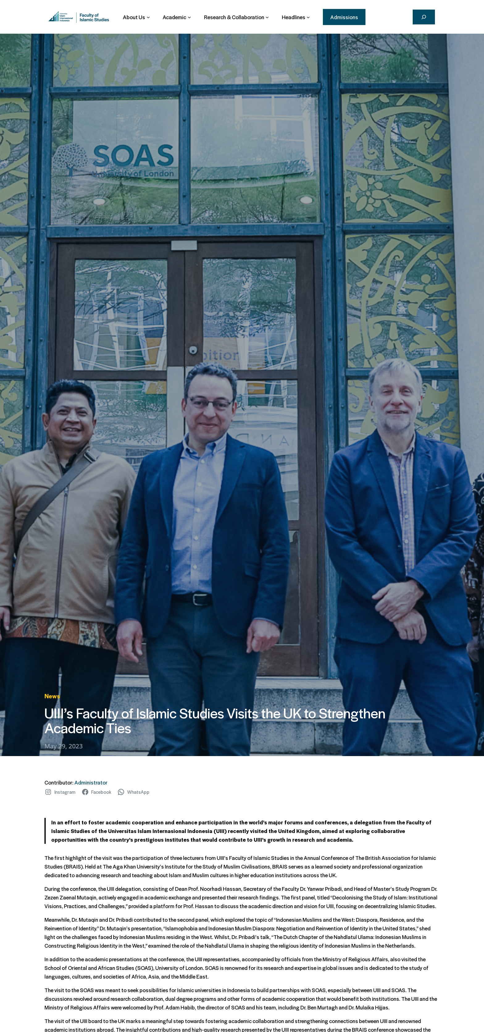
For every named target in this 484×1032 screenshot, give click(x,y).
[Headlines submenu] (296, 17)
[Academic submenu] (177, 17)
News (52, 696)
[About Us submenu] (136, 17)
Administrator (90, 782)
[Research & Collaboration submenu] (236, 17)
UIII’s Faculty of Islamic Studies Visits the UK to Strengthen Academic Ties (215, 720)
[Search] (424, 17)
